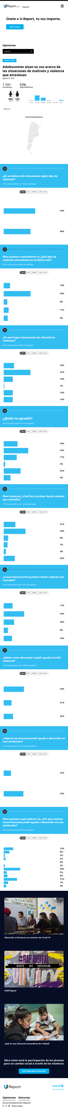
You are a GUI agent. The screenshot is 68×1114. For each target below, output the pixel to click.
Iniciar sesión (17, 1106)
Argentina (25, 7)
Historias (24, 1097)
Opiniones (9, 1097)
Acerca (5, 1103)
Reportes (27, 1103)
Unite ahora (15, 27)
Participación (14, 1103)
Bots (21, 1103)
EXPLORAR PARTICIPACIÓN (34, 1071)
